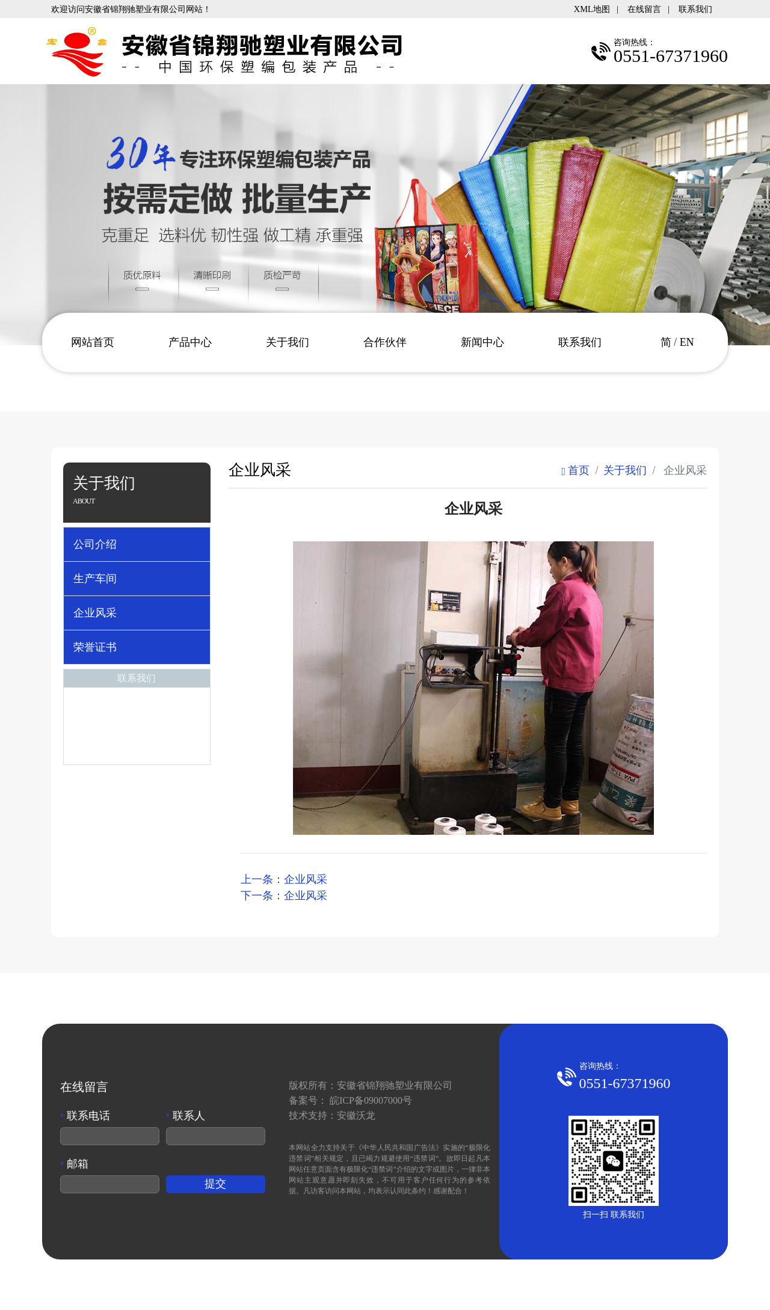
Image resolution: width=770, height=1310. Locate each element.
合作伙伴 (385, 342)
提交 (215, 1184)
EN (687, 342)
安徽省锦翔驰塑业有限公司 (394, 1085)
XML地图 (592, 9)
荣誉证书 (95, 647)
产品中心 (190, 342)
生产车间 (95, 579)
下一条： (284, 896)
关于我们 (287, 342)
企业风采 (95, 613)
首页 (575, 470)
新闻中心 (482, 342)
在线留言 (644, 9)
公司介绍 (95, 544)
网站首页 (92, 342)
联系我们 (695, 9)
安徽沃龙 (356, 1115)
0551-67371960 (625, 1083)
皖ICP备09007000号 (371, 1100)
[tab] (137, 544)
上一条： (284, 879)
